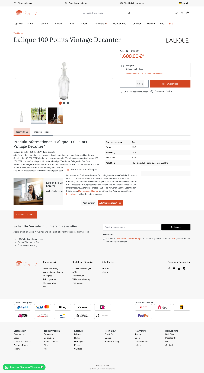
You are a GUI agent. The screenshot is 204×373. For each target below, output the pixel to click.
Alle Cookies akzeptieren (110, 202)
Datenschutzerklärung (88, 191)
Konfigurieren (89, 202)
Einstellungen (72, 194)
